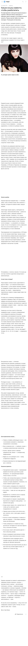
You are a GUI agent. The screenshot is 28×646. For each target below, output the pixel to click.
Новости (11, 5)
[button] (14, 58)
